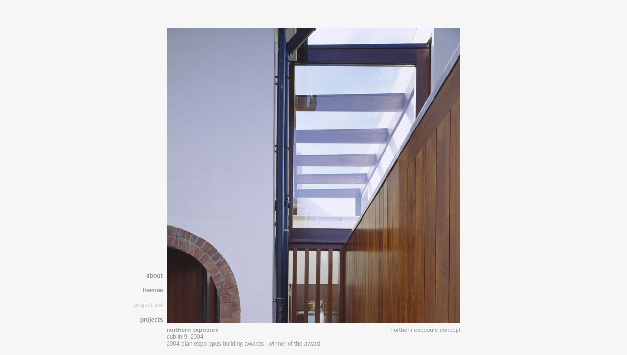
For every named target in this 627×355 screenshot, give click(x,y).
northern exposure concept (425, 330)
